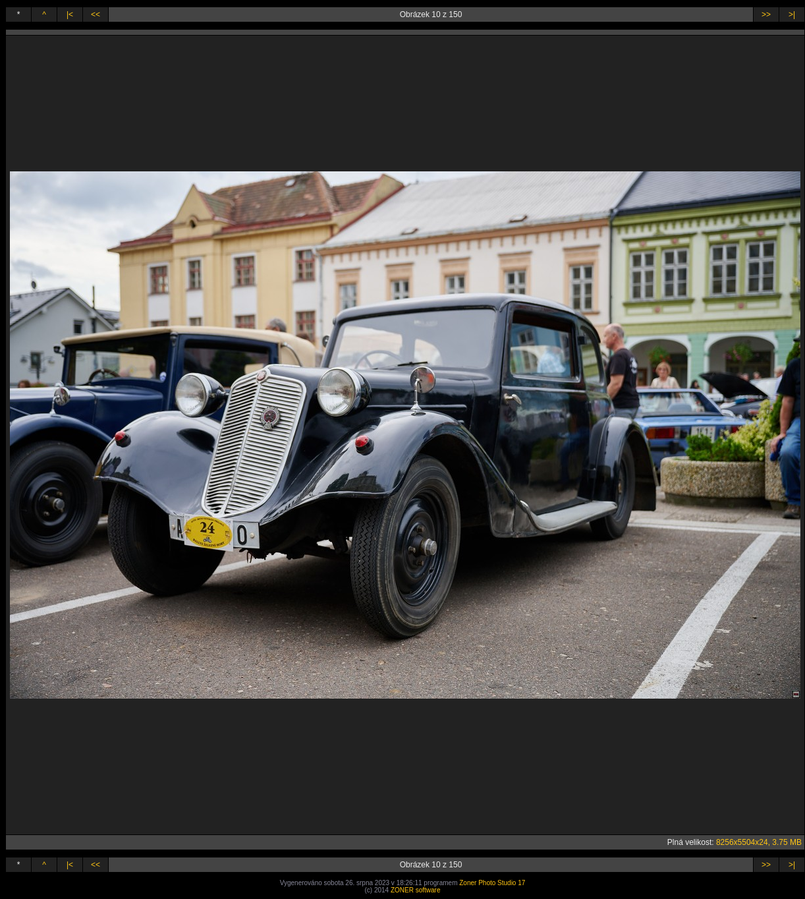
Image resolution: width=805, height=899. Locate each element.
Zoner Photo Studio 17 (492, 882)
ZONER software (416, 890)
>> (766, 14)
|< (70, 14)
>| (792, 14)
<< (95, 14)
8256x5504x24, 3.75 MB (759, 842)
